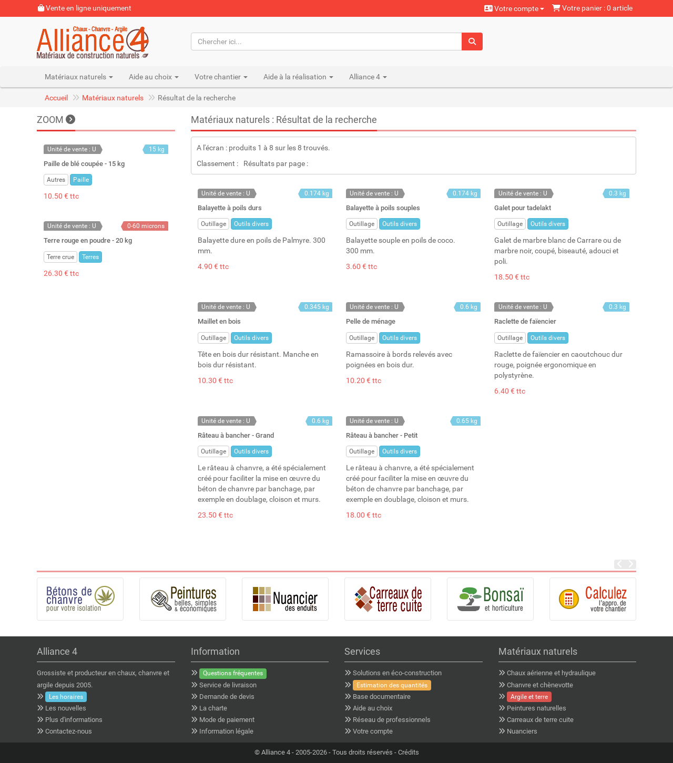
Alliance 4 (275, 752)
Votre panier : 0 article (592, 8)
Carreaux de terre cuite (540, 720)
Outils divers (251, 224)
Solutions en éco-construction (397, 673)
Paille (81, 179)
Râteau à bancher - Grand (236, 435)
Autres (56, 179)
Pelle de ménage (370, 321)
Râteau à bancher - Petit (381, 435)
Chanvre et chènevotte (540, 685)
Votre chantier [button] (221, 77)
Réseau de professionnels (392, 720)
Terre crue (60, 257)
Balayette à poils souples (383, 208)
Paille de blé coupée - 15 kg (84, 164)
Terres (90, 257)
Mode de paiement (226, 720)
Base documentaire (382, 696)
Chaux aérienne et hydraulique (551, 673)
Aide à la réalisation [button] (298, 77)
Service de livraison (228, 685)
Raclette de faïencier (525, 321)
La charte (213, 708)
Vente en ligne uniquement (84, 8)
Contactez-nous (68, 731)
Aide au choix (372, 708)
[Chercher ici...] (327, 41)
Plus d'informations (74, 720)
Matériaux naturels (113, 98)
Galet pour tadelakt (522, 208)
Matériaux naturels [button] (79, 77)
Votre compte (514, 8)
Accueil (56, 98)
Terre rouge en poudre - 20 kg (88, 240)
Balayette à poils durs (230, 208)
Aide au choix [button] (154, 77)
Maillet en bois (219, 321)
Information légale (226, 731)
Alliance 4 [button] (368, 77)
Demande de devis (226, 696)
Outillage (213, 224)
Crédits (408, 752)
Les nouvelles (65, 708)
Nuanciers (522, 731)
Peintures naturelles (536, 708)
